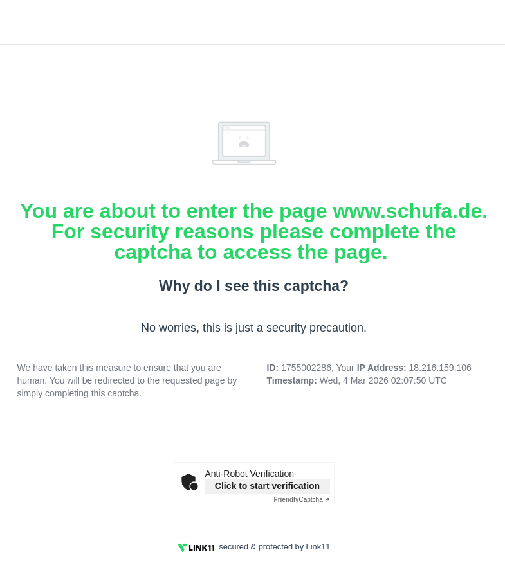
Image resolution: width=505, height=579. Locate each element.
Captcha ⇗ (302, 499)
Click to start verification (267, 486)
